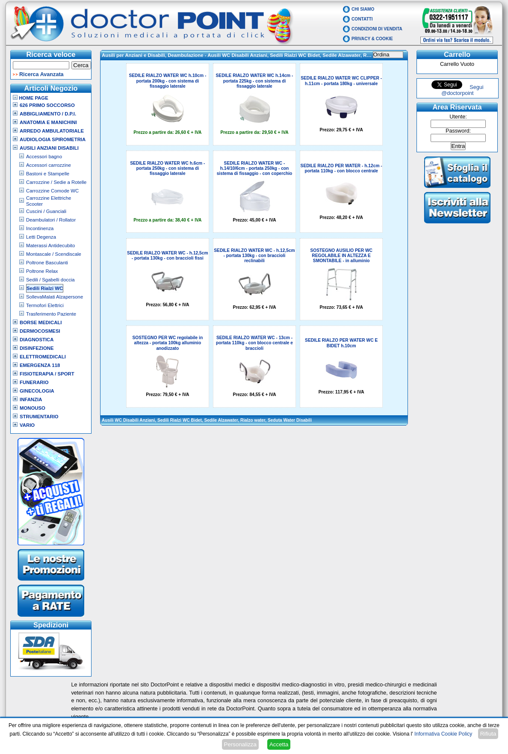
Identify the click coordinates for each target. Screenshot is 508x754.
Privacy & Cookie (372, 38)
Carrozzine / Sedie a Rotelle (56, 182)
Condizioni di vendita (376, 29)
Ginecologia (37, 390)
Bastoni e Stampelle (47, 173)
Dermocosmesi (40, 331)
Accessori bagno (44, 156)
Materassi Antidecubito (50, 245)
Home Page (30, 98)
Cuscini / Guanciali (46, 211)
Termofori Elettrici (45, 305)
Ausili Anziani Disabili (49, 148)
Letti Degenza (41, 237)
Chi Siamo (362, 9)
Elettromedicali (43, 356)
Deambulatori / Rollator (51, 219)
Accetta (278, 744)
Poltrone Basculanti (47, 262)
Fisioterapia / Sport (47, 373)
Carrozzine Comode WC (52, 190)
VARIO (27, 425)
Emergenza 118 (40, 365)
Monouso (32, 408)
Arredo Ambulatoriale (52, 130)
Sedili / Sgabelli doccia (50, 279)
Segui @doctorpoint (462, 90)
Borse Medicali (41, 322)
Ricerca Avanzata (41, 74)
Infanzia (31, 399)
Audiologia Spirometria (53, 139)
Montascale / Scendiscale (53, 254)
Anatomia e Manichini (48, 122)
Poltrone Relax (42, 271)
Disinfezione (37, 348)
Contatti (362, 19)
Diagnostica (37, 339)
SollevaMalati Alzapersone (54, 296)
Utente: (458, 117)
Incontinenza (39, 228)
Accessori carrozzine (48, 165)
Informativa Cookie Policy (443, 734)
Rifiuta (488, 733)
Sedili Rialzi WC (45, 288)
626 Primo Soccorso (47, 105)
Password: (458, 131)
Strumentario (39, 416)
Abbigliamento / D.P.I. (48, 113)
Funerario (34, 382)
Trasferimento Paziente (51, 313)
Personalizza (240, 744)
